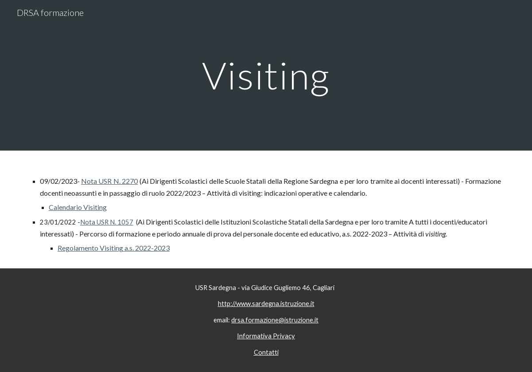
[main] (266, 75)
